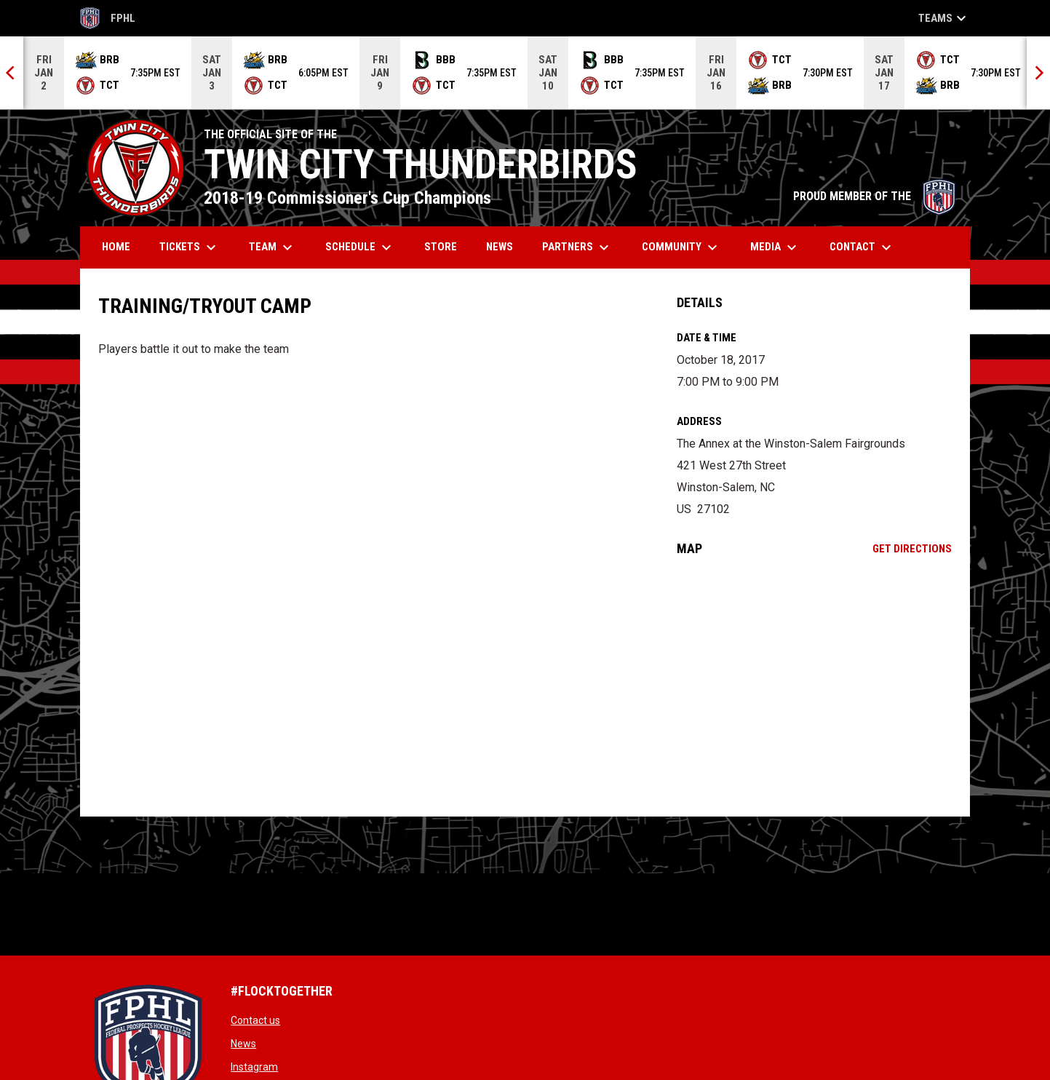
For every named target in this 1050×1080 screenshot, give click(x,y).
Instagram (254, 1067)
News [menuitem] (499, 246)
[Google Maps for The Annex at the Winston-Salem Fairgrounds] (814, 686)
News (243, 1043)
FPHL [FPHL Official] (107, 18)
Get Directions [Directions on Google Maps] (912, 548)
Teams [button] (944, 18)
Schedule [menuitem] (360, 247)
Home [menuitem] (116, 246)
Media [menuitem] (775, 247)
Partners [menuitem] (577, 247)
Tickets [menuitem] (189, 247)
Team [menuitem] (272, 247)
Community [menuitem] (681, 247)
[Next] (1038, 72)
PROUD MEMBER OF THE (874, 196)
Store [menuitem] (446, 246)
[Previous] (11, 72)
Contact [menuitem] (862, 247)
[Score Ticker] (525, 72)
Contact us (255, 1020)
